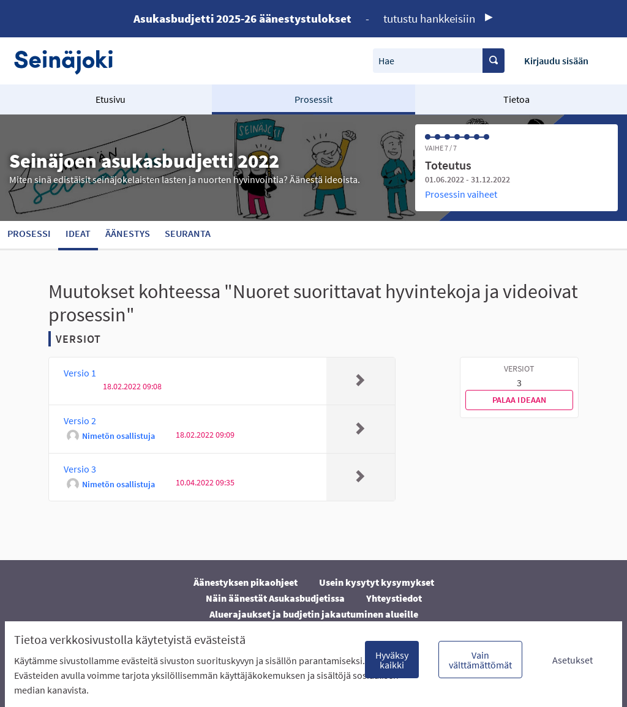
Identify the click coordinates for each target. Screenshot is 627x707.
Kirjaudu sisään (556, 60)
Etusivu (111, 99)
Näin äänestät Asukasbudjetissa (275, 598)
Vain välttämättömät (480, 660)
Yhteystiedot (394, 598)
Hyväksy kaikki (391, 660)
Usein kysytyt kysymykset (376, 582)
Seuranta (188, 233)
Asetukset (572, 660)
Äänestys (127, 233)
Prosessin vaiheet (461, 194)
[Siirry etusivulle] (69, 61)
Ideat (78, 233)
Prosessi (29, 233)
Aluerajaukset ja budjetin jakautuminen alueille (313, 614)
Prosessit (313, 99)
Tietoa (516, 99)
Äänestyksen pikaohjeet (245, 582)
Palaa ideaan (519, 399)
